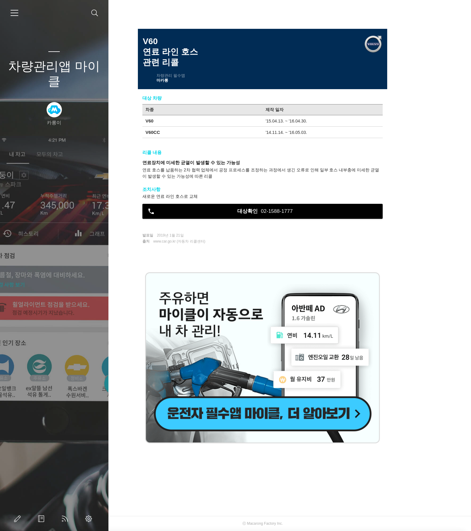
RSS (66, 519)
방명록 (42, 519)
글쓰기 (18, 519)
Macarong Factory (288, 523)
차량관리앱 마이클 (54, 73)
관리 (90, 519)
